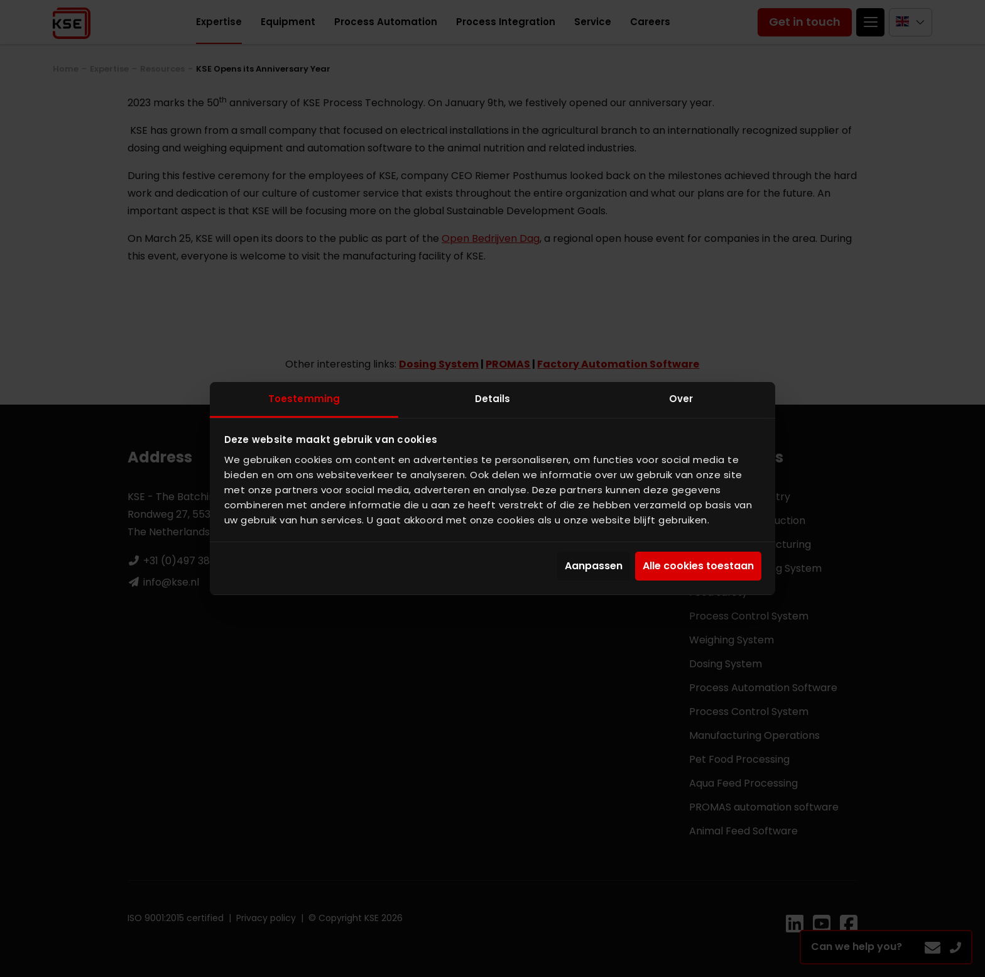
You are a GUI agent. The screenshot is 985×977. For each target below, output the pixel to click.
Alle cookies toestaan (698, 566)
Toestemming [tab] (304, 398)
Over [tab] (681, 398)
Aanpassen (594, 566)
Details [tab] (493, 398)
